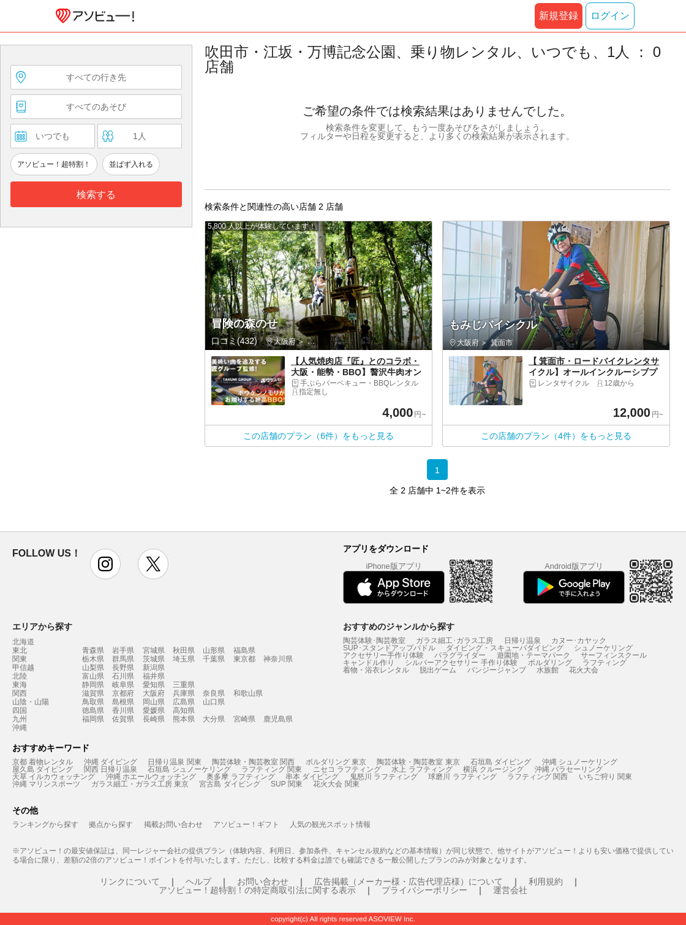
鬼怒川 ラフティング (384, 776)
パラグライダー (460, 655)
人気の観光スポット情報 (330, 824)
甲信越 (23, 667)
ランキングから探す (45, 824)
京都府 (123, 693)
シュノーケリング (603, 648)
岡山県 (154, 702)
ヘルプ (198, 881)
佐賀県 (123, 719)
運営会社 (510, 890)
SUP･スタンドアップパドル (389, 648)
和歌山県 (248, 693)
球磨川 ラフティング (462, 776)
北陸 (19, 676)
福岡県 (93, 719)
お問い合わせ (262, 881)
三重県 (184, 684)
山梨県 (93, 667)
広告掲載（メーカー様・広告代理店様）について (408, 881)
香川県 (123, 710)
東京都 (244, 659)
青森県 (93, 650)
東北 (19, 650)
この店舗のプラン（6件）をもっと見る (318, 436)
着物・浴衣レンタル (376, 670)
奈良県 (214, 693)
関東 (19, 659)
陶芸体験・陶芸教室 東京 (418, 762)
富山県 (93, 676)
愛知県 (154, 684)
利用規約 (546, 881)
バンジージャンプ (496, 670)
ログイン (610, 15)
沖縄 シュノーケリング (579, 762)
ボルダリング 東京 (336, 762)
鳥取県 (93, 702)
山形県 (214, 650)
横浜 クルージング (493, 769)
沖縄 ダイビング (110, 762)
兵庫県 (184, 693)
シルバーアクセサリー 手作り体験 (461, 662)
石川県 (123, 676)
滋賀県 (93, 693)
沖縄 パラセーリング (569, 769)
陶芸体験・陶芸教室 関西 (253, 762)
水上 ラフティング (421, 769)
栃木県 (93, 659)
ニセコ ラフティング (347, 769)
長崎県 (154, 719)
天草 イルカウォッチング (53, 776)
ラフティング (604, 662)
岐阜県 (123, 684)
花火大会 (583, 670)
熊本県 (184, 719)
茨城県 (154, 659)
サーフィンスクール (614, 655)
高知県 (184, 710)
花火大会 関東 (336, 784)
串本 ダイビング (312, 776)
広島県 (184, 702)
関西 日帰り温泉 (110, 769)
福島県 (244, 650)
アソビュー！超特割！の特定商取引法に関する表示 (257, 890)
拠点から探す (111, 824)
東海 (19, 684)
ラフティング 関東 (271, 769)
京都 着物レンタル (42, 762)
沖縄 (19, 727)
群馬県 (123, 659)
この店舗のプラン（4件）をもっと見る (556, 436)
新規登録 (558, 15)
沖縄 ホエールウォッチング (151, 776)
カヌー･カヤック (578, 640)
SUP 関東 (287, 784)
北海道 (23, 641)
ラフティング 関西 (537, 776)
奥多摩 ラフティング (240, 776)
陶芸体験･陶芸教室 (374, 640)
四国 (19, 710)
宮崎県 (244, 719)
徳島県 (93, 710)
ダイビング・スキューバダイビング (505, 648)
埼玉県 (184, 659)
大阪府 (154, 693)
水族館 (548, 670)
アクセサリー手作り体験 (383, 655)
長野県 (123, 667)
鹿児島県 (278, 719)
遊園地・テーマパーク (533, 655)
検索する (96, 194)
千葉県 (214, 659)
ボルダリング (550, 662)
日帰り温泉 (522, 640)
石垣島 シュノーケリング (189, 769)
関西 (19, 693)
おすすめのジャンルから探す (398, 626)
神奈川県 (278, 659)
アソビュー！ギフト (246, 824)
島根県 (123, 702)
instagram (105, 564)
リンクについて (130, 881)
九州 (19, 719)
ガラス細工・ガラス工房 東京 (140, 784)
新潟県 (154, 667)
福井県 (154, 676)
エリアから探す (42, 626)
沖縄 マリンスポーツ (46, 784)
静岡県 (93, 684)
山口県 (214, 702)
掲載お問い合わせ (173, 824)
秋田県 (184, 650)
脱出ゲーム (438, 670)
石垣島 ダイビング (500, 762)
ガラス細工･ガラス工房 (454, 640)
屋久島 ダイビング (42, 769)
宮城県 (154, 650)
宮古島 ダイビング (229, 784)
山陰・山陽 (30, 702)
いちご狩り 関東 (605, 776)
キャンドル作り (368, 662)
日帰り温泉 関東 (174, 762)
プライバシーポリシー (424, 890)
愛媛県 (154, 710)
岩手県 (123, 650)
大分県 (214, 719)
